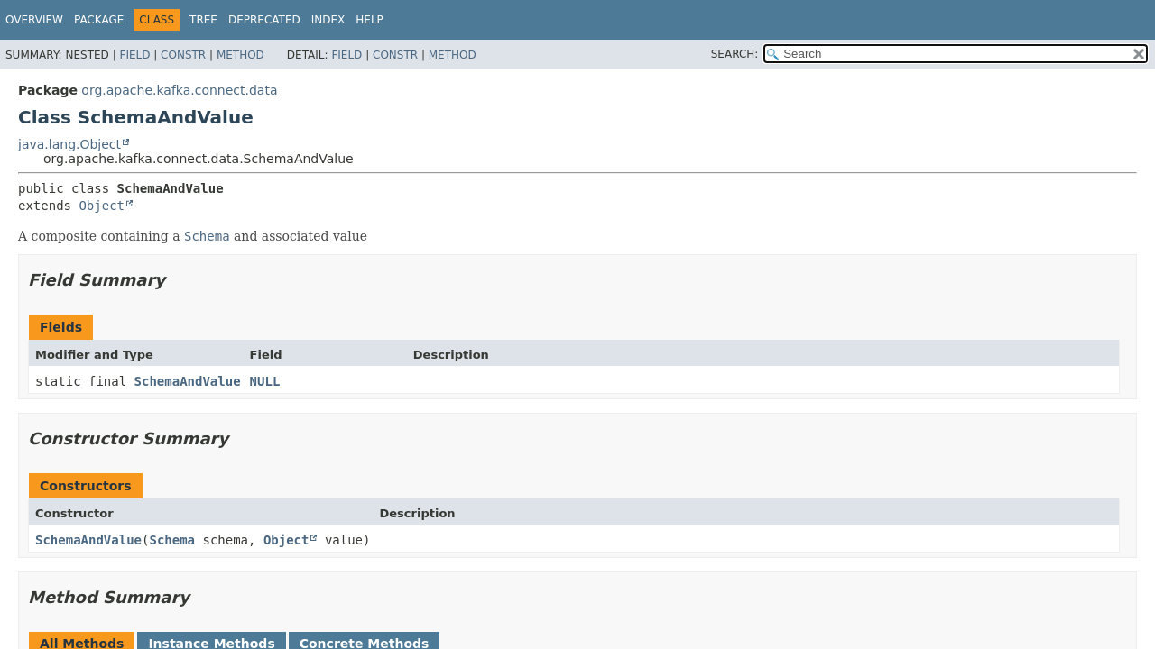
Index (328, 20)
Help (369, 20)
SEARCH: (735, 54)
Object (102, 205)
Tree (203, 20)
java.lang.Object (69, 144)
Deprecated (264, 20)
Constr (183, 55)
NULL (265, 381)
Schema (172, 540)
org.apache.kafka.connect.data (179, 90)
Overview (34, 20)
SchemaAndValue (187, 381)
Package (99, 20)
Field (134, 55)
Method (240, 55)
